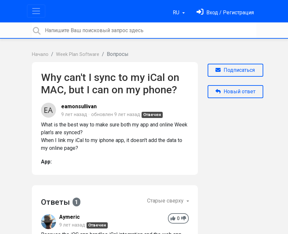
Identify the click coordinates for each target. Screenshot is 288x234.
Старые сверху (166, 201)
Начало (40, 54)
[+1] (173, 218)
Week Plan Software (77, 54)
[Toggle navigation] (36, 11)
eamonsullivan (79, 106)
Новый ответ (235, 91)
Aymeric (69, 217)
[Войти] (225, 12)
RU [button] (177, 12)
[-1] (183, 218)
